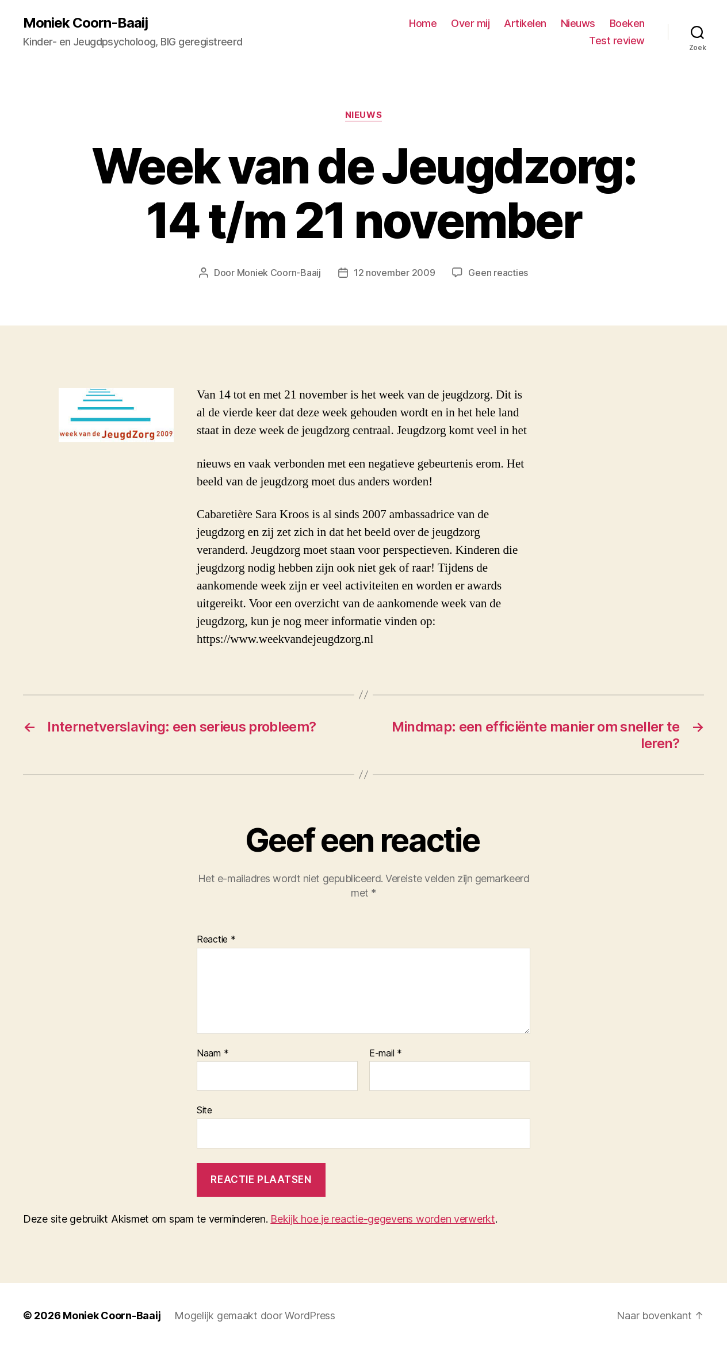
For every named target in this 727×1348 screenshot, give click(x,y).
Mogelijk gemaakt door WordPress (254, 1315)
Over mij (470, 23)
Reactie (216, 940)
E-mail (385, 1053)
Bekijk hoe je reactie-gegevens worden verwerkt (382, 1219)
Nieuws (578, 23)
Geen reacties (498, 272)
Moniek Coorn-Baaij (85, 23)
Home (423, 23)
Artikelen (525, 23)
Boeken (627, 23)
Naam (212, 1053)
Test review (617, 41)
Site (204, 1110)
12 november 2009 (394, 272)
